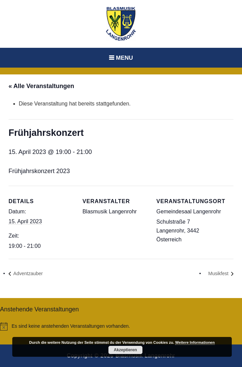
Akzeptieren (125, 350)
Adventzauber (27, 273)
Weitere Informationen (195, 342)
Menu (124, 58)
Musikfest (219, 273)
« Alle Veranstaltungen (41, 86)
